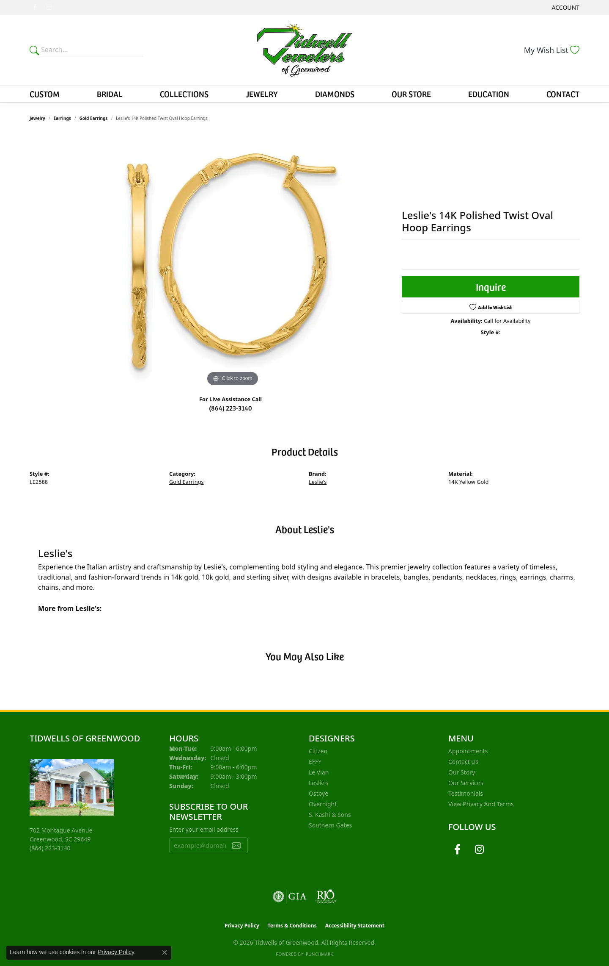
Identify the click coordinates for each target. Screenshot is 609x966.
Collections (184, 93)
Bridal (110, 93)
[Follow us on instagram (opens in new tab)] (49, 8)
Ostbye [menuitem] (318, 793)
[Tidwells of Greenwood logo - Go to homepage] (304, 50)
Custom (45, 93)
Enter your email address (204, 829)
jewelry (37, 118)
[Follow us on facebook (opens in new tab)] (35, 8)
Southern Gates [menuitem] (330, 825)
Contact (562, 93)
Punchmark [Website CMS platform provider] (319, 954)
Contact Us (463, 762)
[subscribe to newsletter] (236, 845)
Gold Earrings (94, 118)
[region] (232, 261)
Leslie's (317, 482)
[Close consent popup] (164, 952)
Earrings (62, 118)
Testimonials (465, 793)
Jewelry (262, 93)
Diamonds (334, 93)
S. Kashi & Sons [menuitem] (330, 815)
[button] (564, 7)
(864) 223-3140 (230, 407)
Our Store (411, 93)
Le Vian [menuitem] (319, 772)
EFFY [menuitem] (315, 762)
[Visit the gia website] (290, 896)
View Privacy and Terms (481, 804)
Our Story (461, 772)
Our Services (465, 783)
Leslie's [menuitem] (318, 783)
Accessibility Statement (354, 925)
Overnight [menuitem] (323, 804)
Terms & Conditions (292, 925)
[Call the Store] (50, 848)
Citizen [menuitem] (318, 751)
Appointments (468, 751)
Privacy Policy (242, 925)
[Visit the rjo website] (325, 896)
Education (488, 93)
